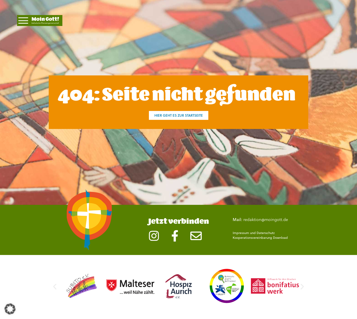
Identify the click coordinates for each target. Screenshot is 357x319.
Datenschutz (266, 233)
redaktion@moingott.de (265, 219)
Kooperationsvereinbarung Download (260, 237)
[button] (55, 287)
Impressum (241, 233)
